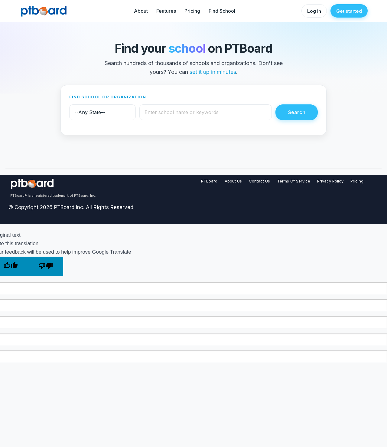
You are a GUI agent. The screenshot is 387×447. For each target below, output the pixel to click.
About (141, 11)
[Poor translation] (45, 266)
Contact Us (259, 181)
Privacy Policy (330, 181)
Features (166, 11)
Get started (349, 11)
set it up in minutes (213, 72)
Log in (314, 11)
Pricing (192, 11)
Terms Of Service (293, 181)
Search (296, 112)
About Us (233, 181)
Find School (222, 11)
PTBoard (209, 181)
